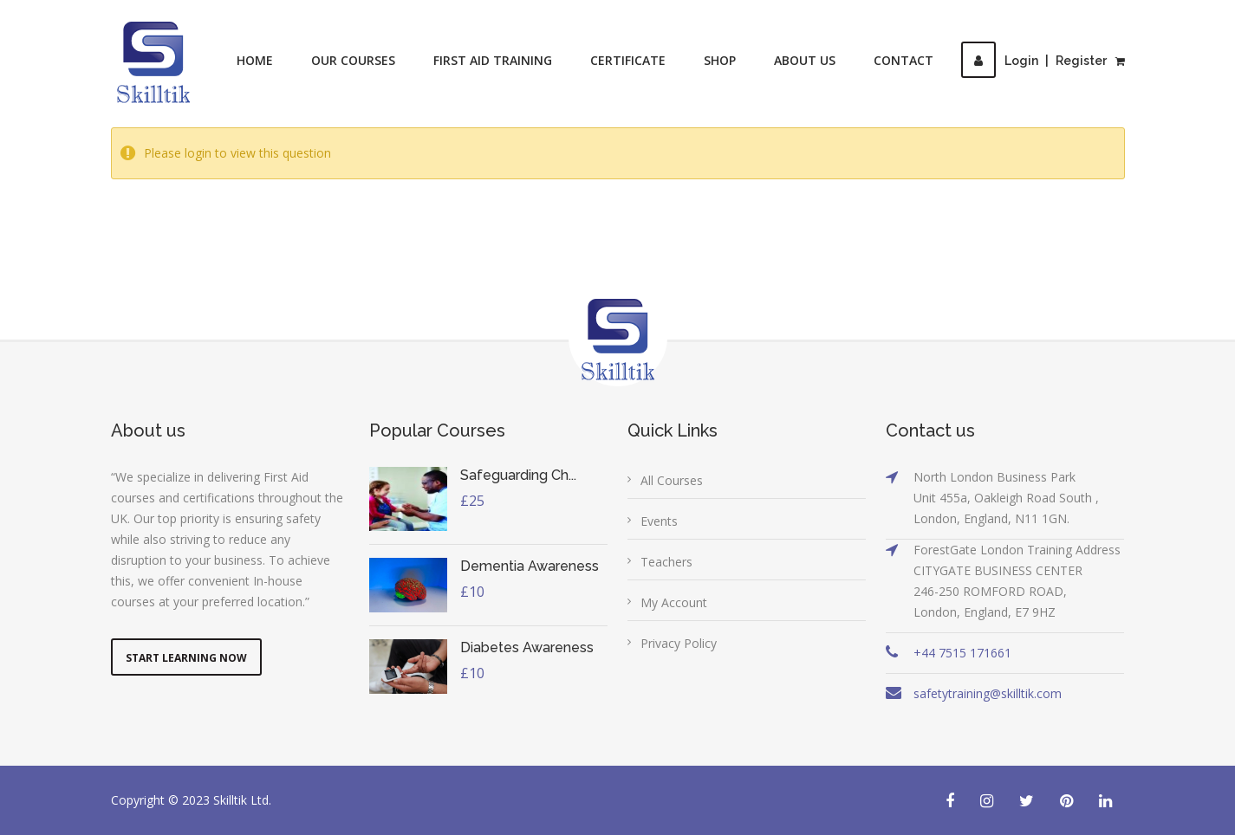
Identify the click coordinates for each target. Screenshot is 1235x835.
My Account (673, 602)
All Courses (671, 480)
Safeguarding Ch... (518, 475)
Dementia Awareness (529, 566)
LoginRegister (1034, 61)
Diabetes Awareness (527, 647)
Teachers (666, 561)
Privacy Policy (678, 643)
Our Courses (353, 60)
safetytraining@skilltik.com (987, 693)
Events (659, 521)
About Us (804, 60)
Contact (903, 60)
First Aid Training (492, 60)
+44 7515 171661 (962, 652)
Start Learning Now (186, 658)
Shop (720, 60)
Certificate (628, 60)
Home (255, 60)
